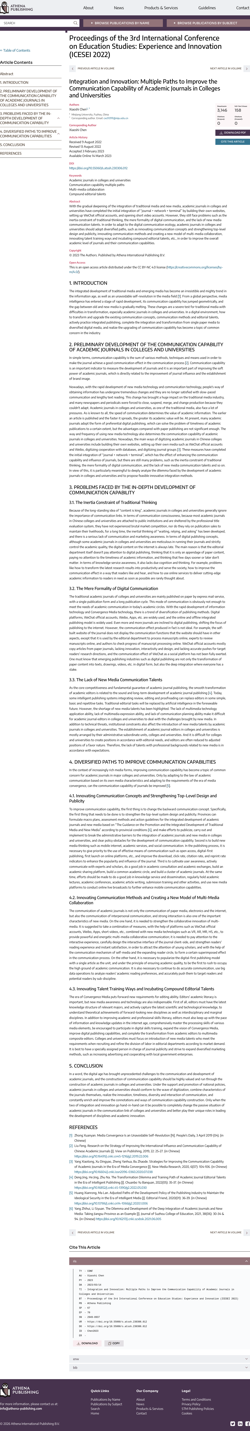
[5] (71, 1193)
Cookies (187, 1413)
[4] (71, 1177)
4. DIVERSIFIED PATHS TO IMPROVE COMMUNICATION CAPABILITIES (28, 133)
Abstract (6, 73)
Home (95, 1413)
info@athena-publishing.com (21, 1408)
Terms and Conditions (196, 1399)
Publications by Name (105, 1399)
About (88, 7)
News (119, 7)
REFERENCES (11, 153)
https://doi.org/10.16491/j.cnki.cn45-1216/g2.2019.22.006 (111, 1156)
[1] (70, 1135)
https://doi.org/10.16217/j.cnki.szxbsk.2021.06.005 (128, 1219)
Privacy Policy (191, 1404)
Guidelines (207, 7)
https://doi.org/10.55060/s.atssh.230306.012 (98, 168)
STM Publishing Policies (198, 1409)
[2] (71, 1146)
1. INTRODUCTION (14, 82)
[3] (71, 1161)
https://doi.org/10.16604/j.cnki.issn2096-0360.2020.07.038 (113, 1172)
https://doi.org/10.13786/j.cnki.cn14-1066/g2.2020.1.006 (111, 1203)
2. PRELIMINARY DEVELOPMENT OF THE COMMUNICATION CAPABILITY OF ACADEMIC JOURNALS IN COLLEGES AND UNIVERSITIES (28, 98)
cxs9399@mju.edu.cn (116, 118)
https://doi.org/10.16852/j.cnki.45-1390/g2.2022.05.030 (110, 1188)
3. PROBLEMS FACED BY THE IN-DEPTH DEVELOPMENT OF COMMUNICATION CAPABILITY (25, 118)
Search (95, 1409)
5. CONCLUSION (12, 144)
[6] (71, 1208)
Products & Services (161, 7)
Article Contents (16, 62)
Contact (242, 7)
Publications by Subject (106, 1404)
